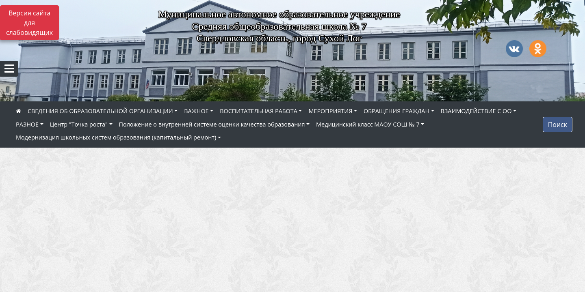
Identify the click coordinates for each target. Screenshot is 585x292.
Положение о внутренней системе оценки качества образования (212, 124)
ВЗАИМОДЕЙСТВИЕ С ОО (476, 111)
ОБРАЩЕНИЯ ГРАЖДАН (396, 111)
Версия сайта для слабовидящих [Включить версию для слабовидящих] (29, 23)
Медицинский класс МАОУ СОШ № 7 (368, 124)
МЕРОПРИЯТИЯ (330, 111)
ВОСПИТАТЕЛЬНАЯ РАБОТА (258, 111)
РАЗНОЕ (27, 124)
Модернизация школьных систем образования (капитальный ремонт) (116, 137)
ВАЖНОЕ (196, 111)
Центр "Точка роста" (79, 124)
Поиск (557, 124)
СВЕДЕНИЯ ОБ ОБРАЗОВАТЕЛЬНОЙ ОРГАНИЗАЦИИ (100, 111)
